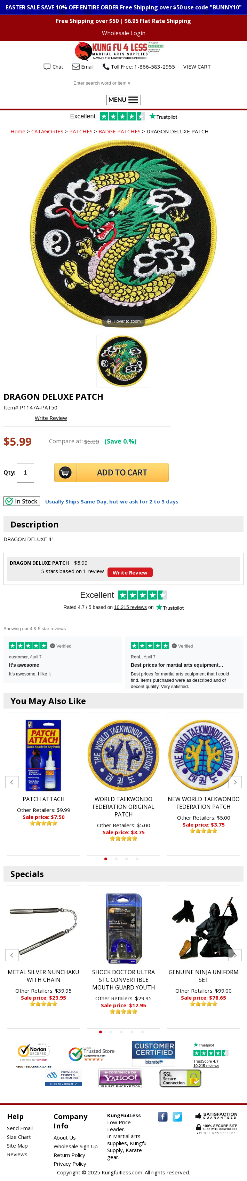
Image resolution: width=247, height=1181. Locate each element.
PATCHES (81, 131)
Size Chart (19, 1136)
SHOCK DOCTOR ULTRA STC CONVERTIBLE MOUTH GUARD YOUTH (123, 979)
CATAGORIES (47, 131)
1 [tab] (105, 859)
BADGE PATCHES (119, 131)
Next (235, 782)
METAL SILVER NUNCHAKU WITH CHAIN (43, 976)
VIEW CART (197, 66)
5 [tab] (142, 1032)
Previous (12, 782)
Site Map (17, 1145)
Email (87, 66)
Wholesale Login (123, 33)
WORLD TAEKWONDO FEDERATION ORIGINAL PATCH (123, 806)
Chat (58, 66)
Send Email (20, 1128)
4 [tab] (137, 859)
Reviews (17, 1154)
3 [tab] (126, 859)
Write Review (51, 417)
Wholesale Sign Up (76, 1146)
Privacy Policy (70, 1163)
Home (17, 131)
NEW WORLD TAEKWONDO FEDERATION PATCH (204, 803)
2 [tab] (116, 859)
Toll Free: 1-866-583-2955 (143, 66)
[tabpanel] (43, 783)
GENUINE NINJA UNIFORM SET (204, 976)
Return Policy (69, 1154)
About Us (65, 1137)
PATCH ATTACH (44, 799)
